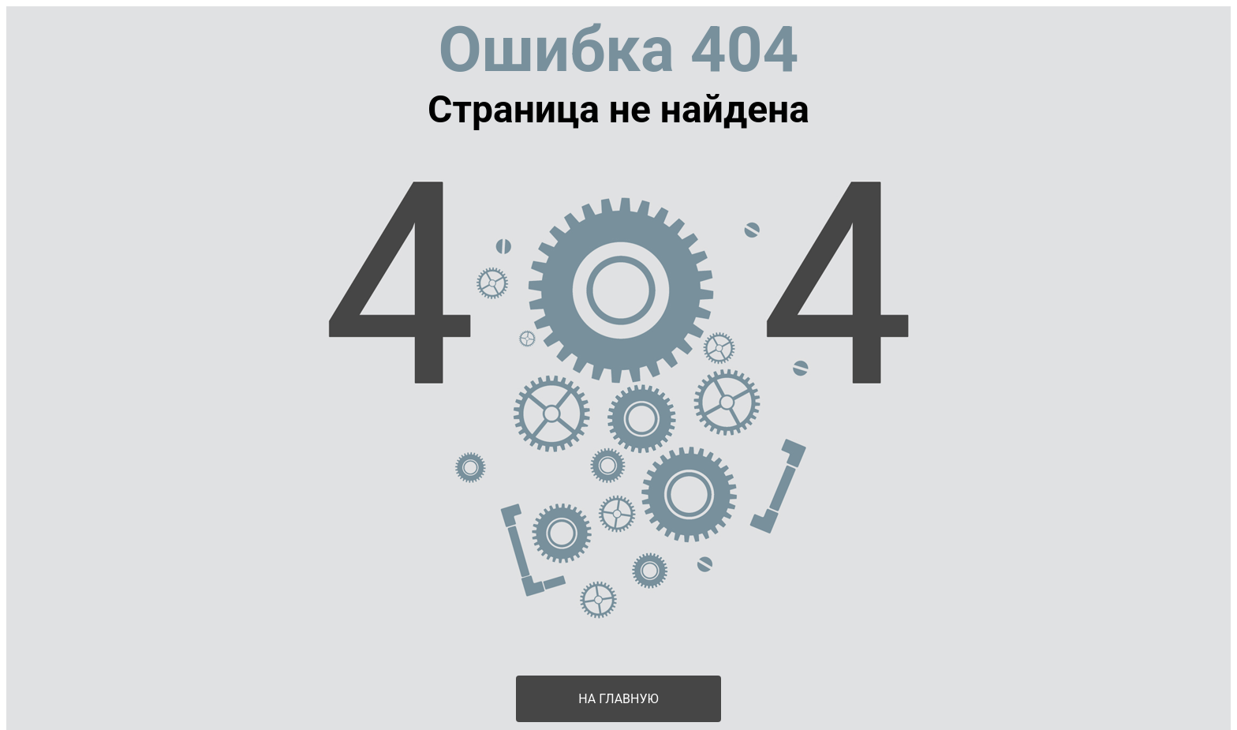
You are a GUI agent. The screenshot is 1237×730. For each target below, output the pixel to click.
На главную (618, 698)
